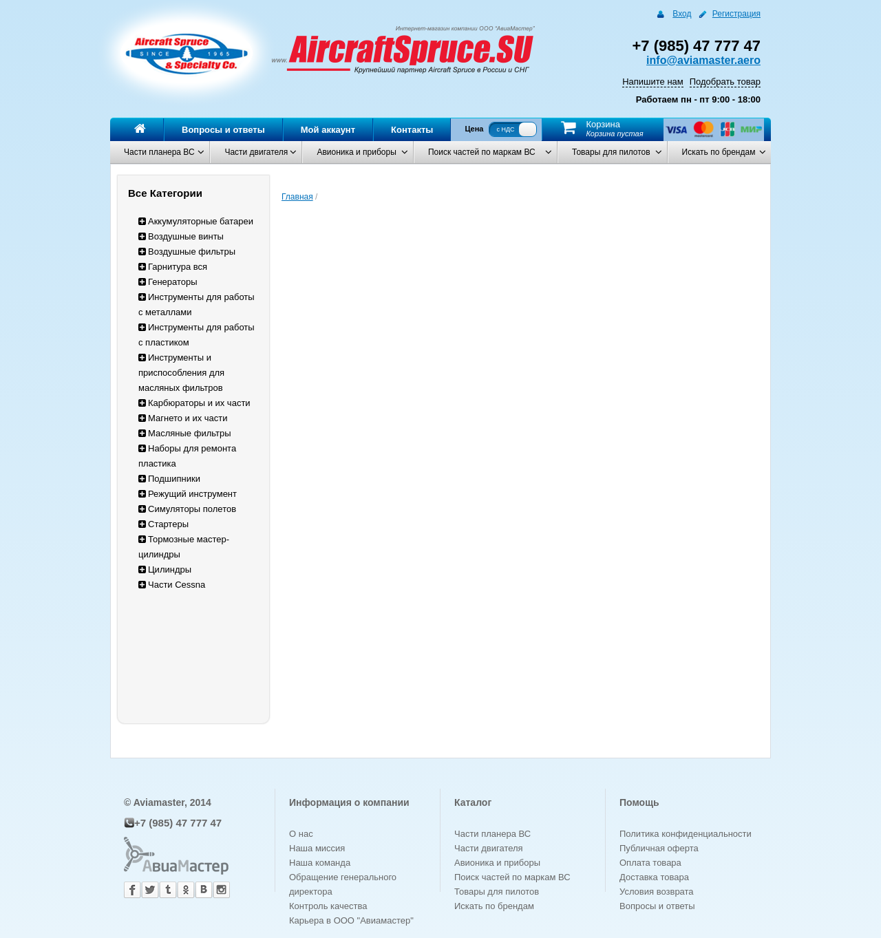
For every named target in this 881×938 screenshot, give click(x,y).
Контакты (412, 130)
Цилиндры (164, 569)
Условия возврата (656, 891)
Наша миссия (317, 848)
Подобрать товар (725, 81)
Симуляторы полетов (187, 509)
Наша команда (319, 862)
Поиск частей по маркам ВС (481, 152)
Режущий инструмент (187, 494)
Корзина (603, 124)
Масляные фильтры (184, 433)
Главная (297, 197)
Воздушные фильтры (186, 251)
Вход (681, 14)
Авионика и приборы (356, 152)
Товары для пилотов (611, 152)
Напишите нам (652, 81)
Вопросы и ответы (223, 130)
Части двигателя (256, 152)
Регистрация (736, 14)
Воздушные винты (181, 236)
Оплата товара (650, 862)
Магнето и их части (183, 418)
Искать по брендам (719, 152)
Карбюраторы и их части (194, 403)
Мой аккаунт (328, 130)
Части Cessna (171, 584)
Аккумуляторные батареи (195, 221)
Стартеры (163, 524)
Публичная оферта (659, 848)
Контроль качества (328, 906)
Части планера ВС (159, 152)
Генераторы (168, 282)
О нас (301, 834)
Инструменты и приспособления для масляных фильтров (181, 372)
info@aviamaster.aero (703, 60)
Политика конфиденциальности (685, 834)
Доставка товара (654, 877)
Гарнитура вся (172, 267)
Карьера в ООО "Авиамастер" (351, 920)
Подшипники (169, 478)
